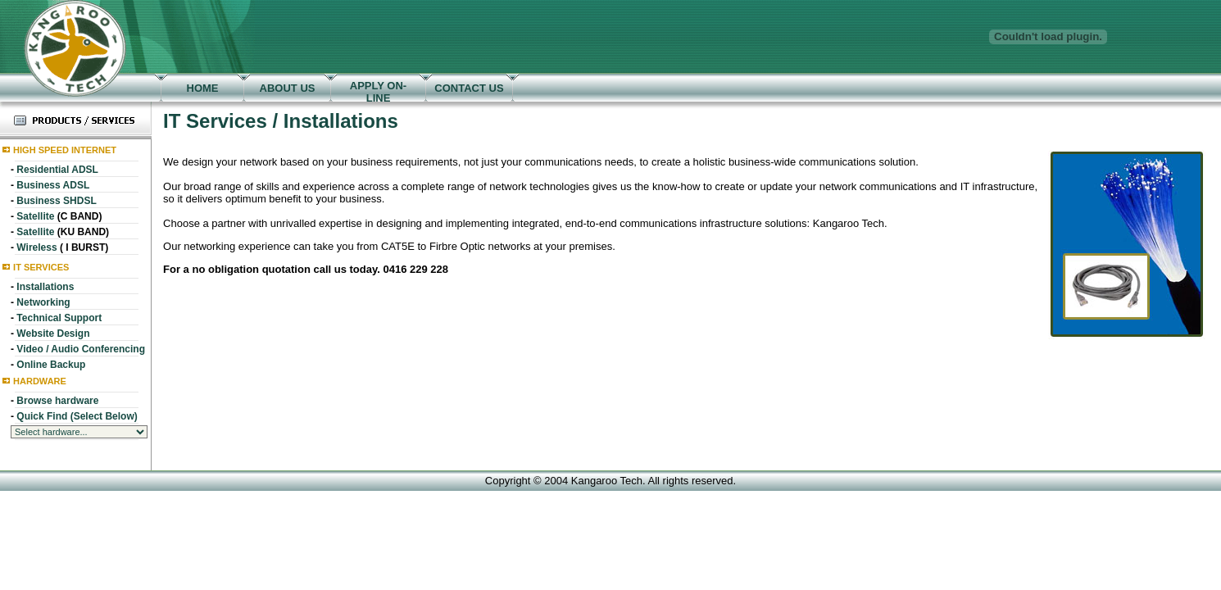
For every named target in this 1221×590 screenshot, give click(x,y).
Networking (43, 302)
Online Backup (50, 364)
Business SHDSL (56, 200)
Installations (45, 287)
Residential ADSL (57, 169)
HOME (203, 88)
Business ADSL (52, 185)
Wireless (36, 247)
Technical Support (59, 318)
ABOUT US (287, 88)
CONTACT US (468, 88)
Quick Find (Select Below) (76, 416)
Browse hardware (57, 400)
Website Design (52, 333)
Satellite (35, 216)
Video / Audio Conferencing (80, 349)
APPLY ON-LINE (378, 91)
